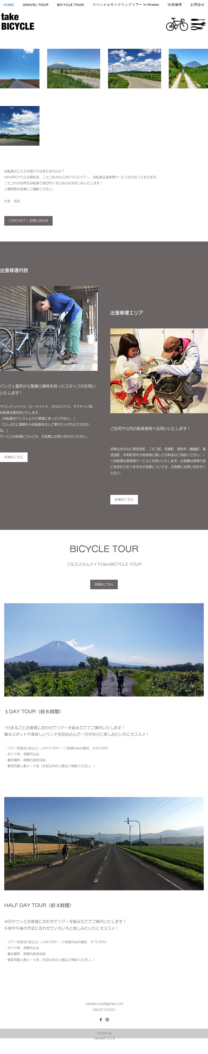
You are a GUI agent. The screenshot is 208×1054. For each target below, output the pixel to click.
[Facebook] (101, 1020)
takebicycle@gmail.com (105, 1003)
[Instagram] (107, 1020)
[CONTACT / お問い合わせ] (28, 221)
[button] (174, 4)
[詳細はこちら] (124, 499)
